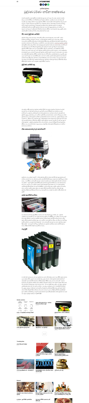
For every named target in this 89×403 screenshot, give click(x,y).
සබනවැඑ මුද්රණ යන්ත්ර (61, 43)
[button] (17, 1)
